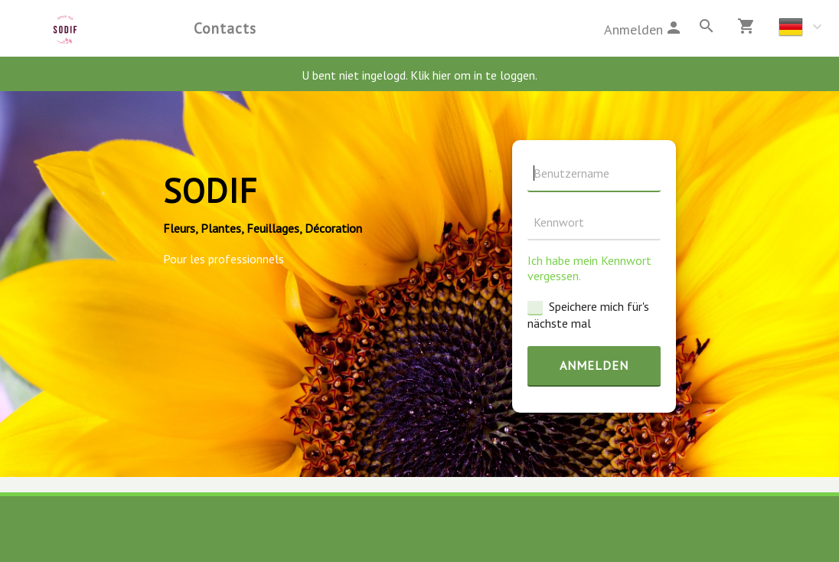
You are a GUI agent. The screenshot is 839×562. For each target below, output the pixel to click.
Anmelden (594, 365)
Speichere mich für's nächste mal (587, 315)
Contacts (225, 28)
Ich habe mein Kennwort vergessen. (589, 268)
